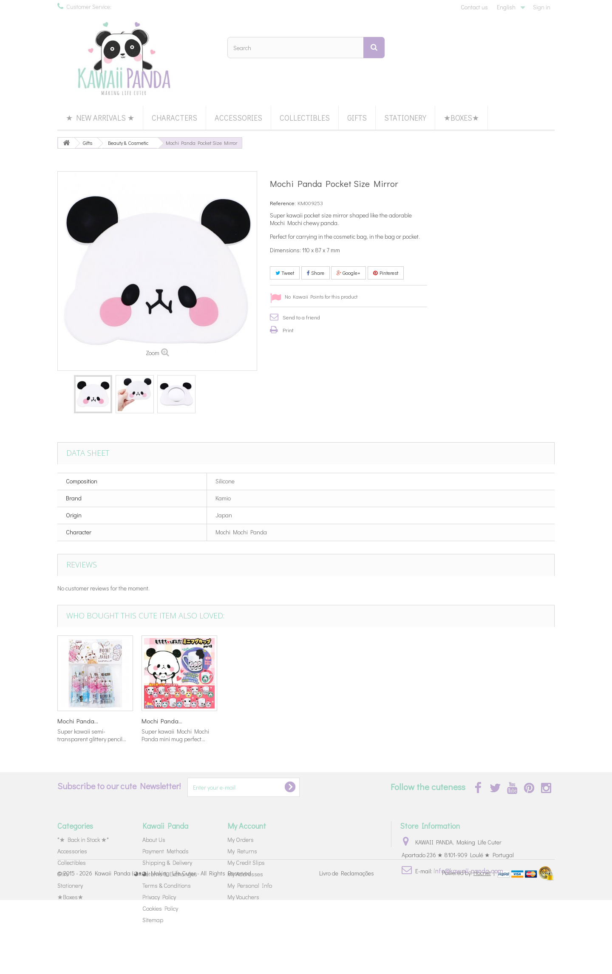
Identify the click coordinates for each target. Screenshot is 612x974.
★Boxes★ (461, 118)
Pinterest (385, 272)
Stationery (405, 118)
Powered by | (469, 947)
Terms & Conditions (166, 885)
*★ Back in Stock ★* (83, 840)
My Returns (242, 851)
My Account (246, 826)
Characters (174, 118)
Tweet (284, 272)
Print (288, 329)
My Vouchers (243, 897)
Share (315, 272)
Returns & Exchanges (169, 874)
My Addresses (245, 874)
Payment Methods (165, 851)
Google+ (348, 272)
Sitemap (152, 920)
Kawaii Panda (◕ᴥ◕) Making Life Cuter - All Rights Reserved (173, 947)
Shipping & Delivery (167, 862)
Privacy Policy (159, 897)
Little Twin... (240, 721)
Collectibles (305, 118)
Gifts (357, 118)
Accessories (238, 118)
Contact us (474, 7)
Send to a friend (301, 317)
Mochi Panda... (77, 721)
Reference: (283, 202)
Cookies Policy (160, 908)
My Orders (240, 840)
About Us (153, 840)
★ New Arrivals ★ (100, 118)
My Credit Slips (246, 862)
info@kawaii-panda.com (468, 870)
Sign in (541, 7)
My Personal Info (249, 885)
